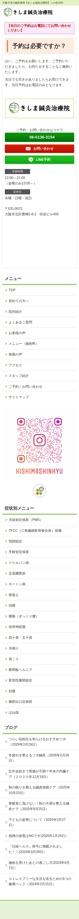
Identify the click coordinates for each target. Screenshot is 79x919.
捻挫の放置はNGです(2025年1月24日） (38, 836)
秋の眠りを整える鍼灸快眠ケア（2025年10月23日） (39, 790)
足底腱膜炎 (17, 573)
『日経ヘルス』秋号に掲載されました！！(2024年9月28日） (36, 849)
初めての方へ (19, 301)
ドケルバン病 (19, 563)
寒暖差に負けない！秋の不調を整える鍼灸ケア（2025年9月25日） (39, 806)
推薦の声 (15, 354)
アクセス (15, 365)
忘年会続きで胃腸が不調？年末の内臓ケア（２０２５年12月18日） (39, 774)
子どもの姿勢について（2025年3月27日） (37, 822)
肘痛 (12, 691)
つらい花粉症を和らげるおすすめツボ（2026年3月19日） (37, 741)
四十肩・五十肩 (20, 637)
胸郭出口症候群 (20, 701)
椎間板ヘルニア (20, 670)
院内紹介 (15, 311)
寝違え (14, 595)
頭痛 (12, 605)
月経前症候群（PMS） (26, 520)
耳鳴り (14, 648)
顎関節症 (15, 541)
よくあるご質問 (20, 322)
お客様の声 (17, 333)
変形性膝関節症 (20, 680)
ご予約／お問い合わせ (25, 386)
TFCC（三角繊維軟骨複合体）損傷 (35, 530)
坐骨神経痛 (17, 627)
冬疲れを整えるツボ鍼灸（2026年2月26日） (39, 757)
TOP (12, 290)
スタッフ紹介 (19, 376)
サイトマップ (19, 397)
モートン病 (17, 584)
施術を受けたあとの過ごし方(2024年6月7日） (39, 865)
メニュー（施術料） (24, 343)
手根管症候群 (19, 552)
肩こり (14, 659)
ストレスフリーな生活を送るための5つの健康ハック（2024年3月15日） (40, 881)
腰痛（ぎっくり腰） (24, 616)
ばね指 (14, 712)
